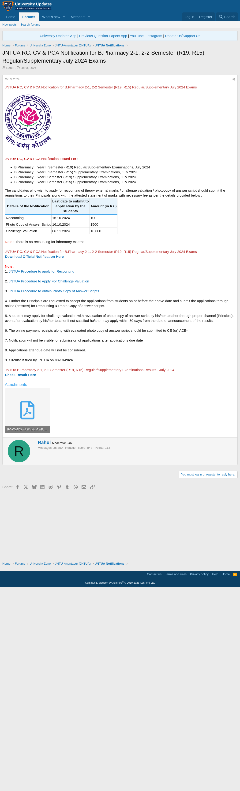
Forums (28, 17)
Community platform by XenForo (120, 784)
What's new (51, 17)
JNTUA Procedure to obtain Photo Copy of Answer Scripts (54, 357)
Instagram (154, 36)
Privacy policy (199, 776)
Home (10, 17)
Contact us (154, 776)
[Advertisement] (120, 105)
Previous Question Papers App (103, 36)
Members (78, 17)
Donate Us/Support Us (182, 36)
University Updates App (58, 36)
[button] (64, 16)
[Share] (234, 145)
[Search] (227, 16)
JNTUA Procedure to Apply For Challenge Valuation (49, 347)
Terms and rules (176, 776)
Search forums (30, 24)
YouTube (137, 36)
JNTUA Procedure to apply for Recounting (41, 337)
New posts (9, 24)
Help (215, 776)
